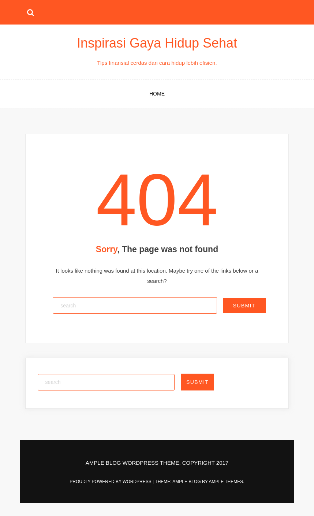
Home (157, 94)
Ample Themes (226, 481)
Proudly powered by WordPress (111, 481)
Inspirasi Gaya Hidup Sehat (157, 43)
